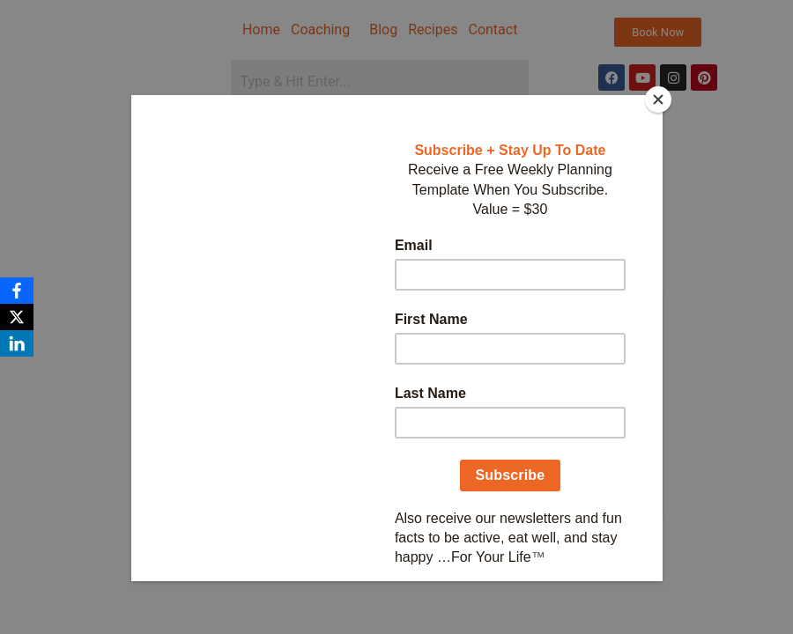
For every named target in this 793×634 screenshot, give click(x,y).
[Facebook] (16, 290)
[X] (16, 317)
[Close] (658, 99)
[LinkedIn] (16, 343)
